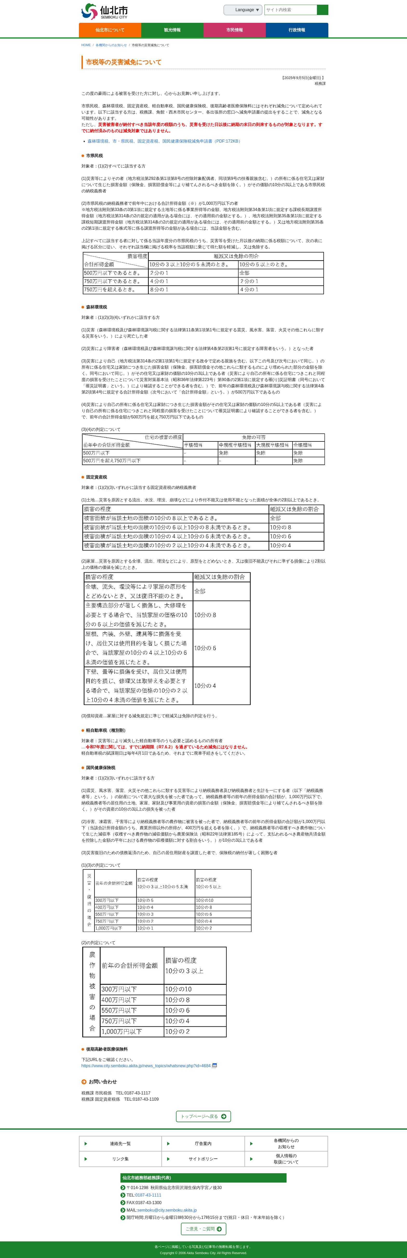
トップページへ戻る (199, 1116)
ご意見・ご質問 (200, 1229)
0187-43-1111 (148, 1195)
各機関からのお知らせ (111, 45)
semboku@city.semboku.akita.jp (167, 1210)
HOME (86, 45)
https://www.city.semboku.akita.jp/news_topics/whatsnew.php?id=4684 (146, 1066)
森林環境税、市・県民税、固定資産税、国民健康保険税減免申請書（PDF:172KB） (165, 141)
